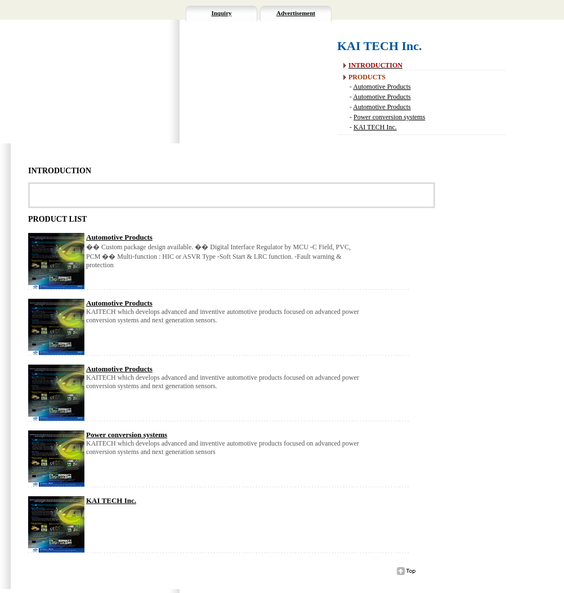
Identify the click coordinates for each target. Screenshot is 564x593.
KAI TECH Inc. (375, 127)
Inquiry (221, 13)
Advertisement (295, 13)
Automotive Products (381, 87)
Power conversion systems (389, 117)
